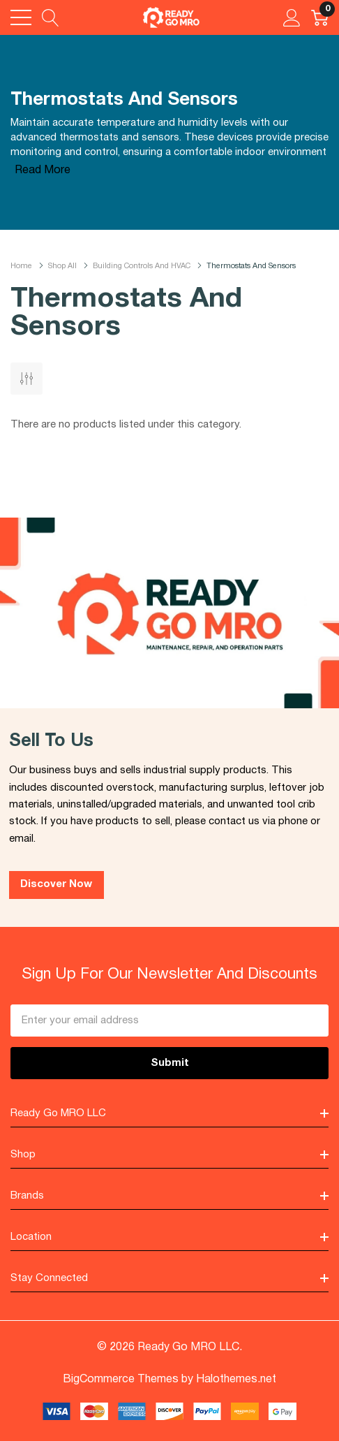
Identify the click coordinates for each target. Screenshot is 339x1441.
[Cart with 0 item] (320, 17)
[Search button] (50, 17)
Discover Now (56, 884)
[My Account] (292, 17)
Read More (42, 170)
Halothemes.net (236, 1379)
